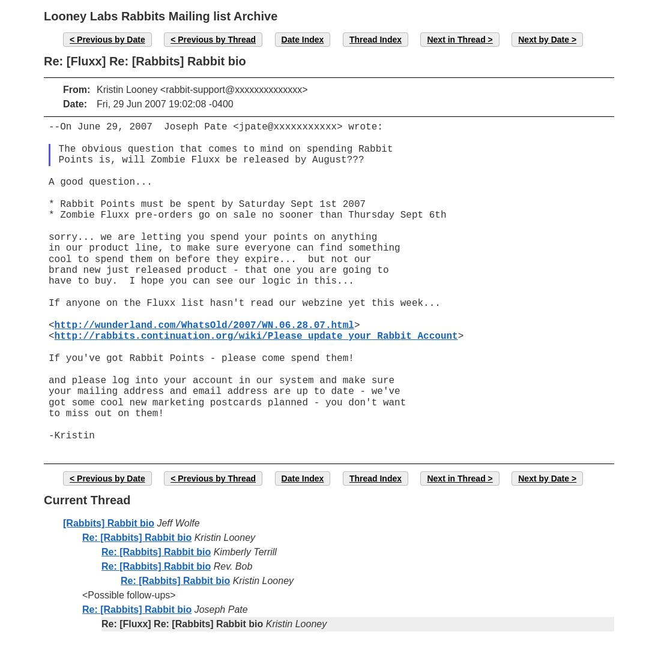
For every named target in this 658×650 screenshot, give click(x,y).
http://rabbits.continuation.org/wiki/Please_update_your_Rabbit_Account (256, 336)
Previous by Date (111, 39)
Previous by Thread (217, 39)
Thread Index (375, 39)
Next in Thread (456, 39)
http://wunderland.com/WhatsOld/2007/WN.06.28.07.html (204, 325)
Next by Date (543, 39)
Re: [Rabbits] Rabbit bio (137, 537)
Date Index (303, 39)
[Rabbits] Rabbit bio (108, 523)
